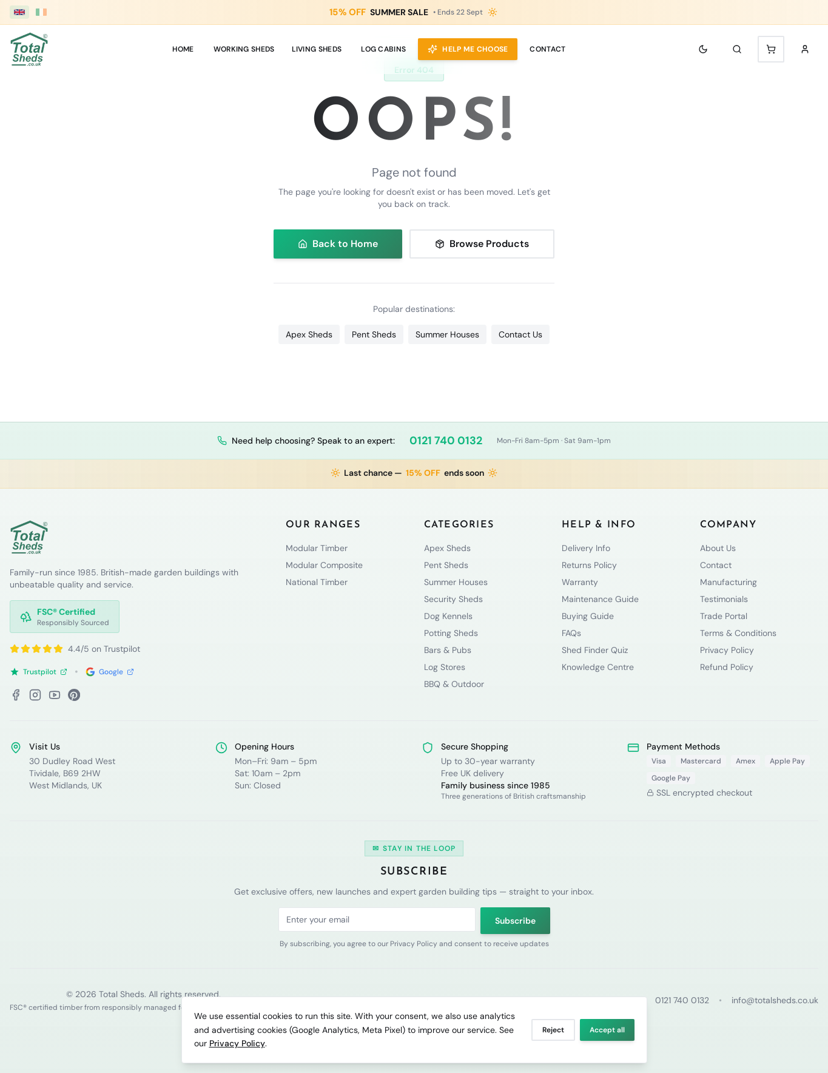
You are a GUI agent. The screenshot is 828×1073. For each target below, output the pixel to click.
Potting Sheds (451, 633)
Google (110, 672)
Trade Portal (723, 616)
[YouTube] (55, 695)
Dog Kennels (448, 616)
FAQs (571, 633)
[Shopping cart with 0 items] (771, 49)
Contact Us (520, 334)
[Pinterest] (74, 695)
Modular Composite (324, 565)
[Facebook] (16, 695)
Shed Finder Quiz (595, 650)
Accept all (607, 1030)
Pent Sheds (374, 334)
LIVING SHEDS (317, 49)
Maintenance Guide (600, 599)
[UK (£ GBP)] (19, 12)
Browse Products (482, 243)
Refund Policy (726, 667)
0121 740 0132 (445, 440)
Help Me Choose (468, 49)
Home (183, 49)
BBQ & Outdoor (454, 684)
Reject (553, 1030)
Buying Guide (588, 616)
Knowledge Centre (598, 667)
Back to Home (338, 243)
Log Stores (444, 667)
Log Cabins (383, 49)
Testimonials (724, 599)
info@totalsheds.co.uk (775, 1000)
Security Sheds (453, 599)
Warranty (580, 582)
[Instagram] (35, 695)
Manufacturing (728, 582)
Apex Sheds (309, 334)
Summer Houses (447, 334)
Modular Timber (317, 548)
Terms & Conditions (738, 633)
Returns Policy (589, 565)
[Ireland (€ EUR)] (41, 12)
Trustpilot (38, 672)
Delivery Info (586, 548)
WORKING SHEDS (244, 49)
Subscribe (515, 920)
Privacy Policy (237, 1043)
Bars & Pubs (447, 650)
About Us (718, 548)
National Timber (317, 582)
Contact (547, 49)
